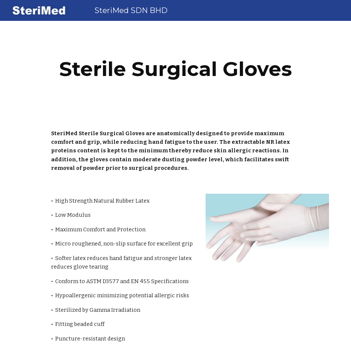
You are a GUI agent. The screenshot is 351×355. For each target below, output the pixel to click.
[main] (175, 69)
